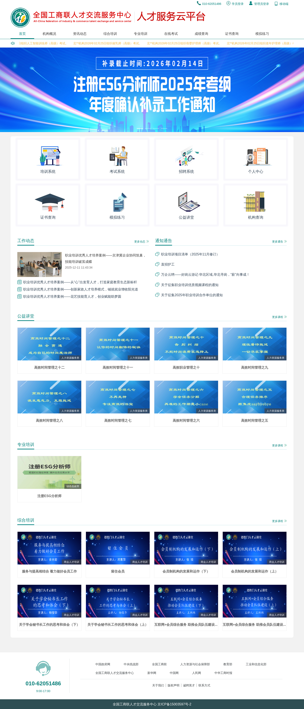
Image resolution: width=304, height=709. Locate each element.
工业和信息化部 (256, 664)
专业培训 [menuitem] (140, 33)
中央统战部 (131, 664)
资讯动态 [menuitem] (80, 33)
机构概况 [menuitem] (49, 33)
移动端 (281, 3)
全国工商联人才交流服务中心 (114, 672)
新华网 (151, 672)
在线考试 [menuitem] (171, 33)
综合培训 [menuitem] (110, 33)
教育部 (227, 664)
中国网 (174, 672)
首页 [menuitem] (22, 33)
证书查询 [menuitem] (232, 33)
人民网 (196, 672)
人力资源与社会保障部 (195, 664)
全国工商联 (159, 664)
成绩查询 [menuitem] (201, 33)
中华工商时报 (223, 672)
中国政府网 (102, 664)
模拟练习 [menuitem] (262, 33)
